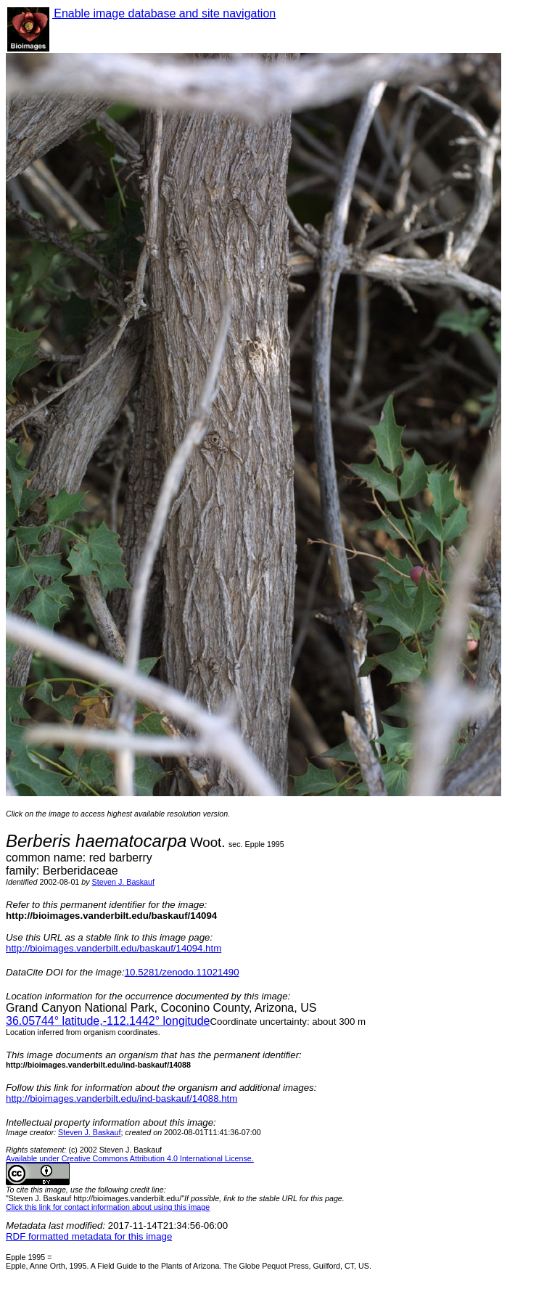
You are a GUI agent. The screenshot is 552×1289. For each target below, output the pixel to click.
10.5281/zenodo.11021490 (182, 972)
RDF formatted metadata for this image (89, 1236)
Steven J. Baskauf (123, 881)
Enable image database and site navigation (164, 13)
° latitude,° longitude (108, 1021)
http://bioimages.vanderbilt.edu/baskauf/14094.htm (113, 948)
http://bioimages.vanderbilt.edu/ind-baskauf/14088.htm (121, 1098)
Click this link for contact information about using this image (108, 1207)
